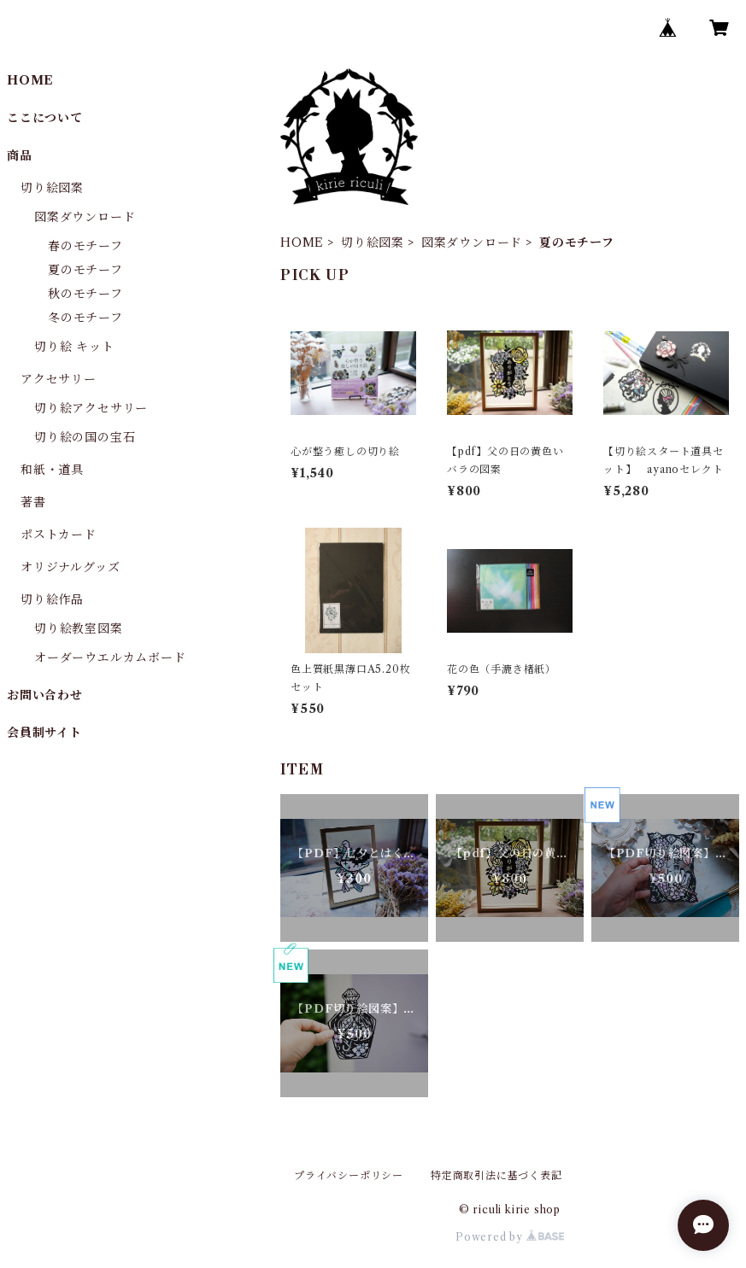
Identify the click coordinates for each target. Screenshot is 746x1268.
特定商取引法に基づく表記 (496, 1175)
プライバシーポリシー (348, 1175)
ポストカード (59, 534)
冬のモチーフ (85, 317)
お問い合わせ (45, 695)
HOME (302, 242)
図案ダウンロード (471, 242)
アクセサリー (59, 379)
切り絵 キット (74, 346)
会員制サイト (44, 732)
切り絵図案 (372, 242)
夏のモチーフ (85, 270)
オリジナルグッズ (70, 567)
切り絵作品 (52, 599)
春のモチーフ (85, 246)
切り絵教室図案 (78, 628)
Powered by (509, 1236)
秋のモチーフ (85, 293)
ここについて (45, 118)
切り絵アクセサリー (91, 408)
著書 (33, 502)
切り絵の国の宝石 (84, 437)
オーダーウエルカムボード (110, 657)
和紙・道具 (52, 469)
